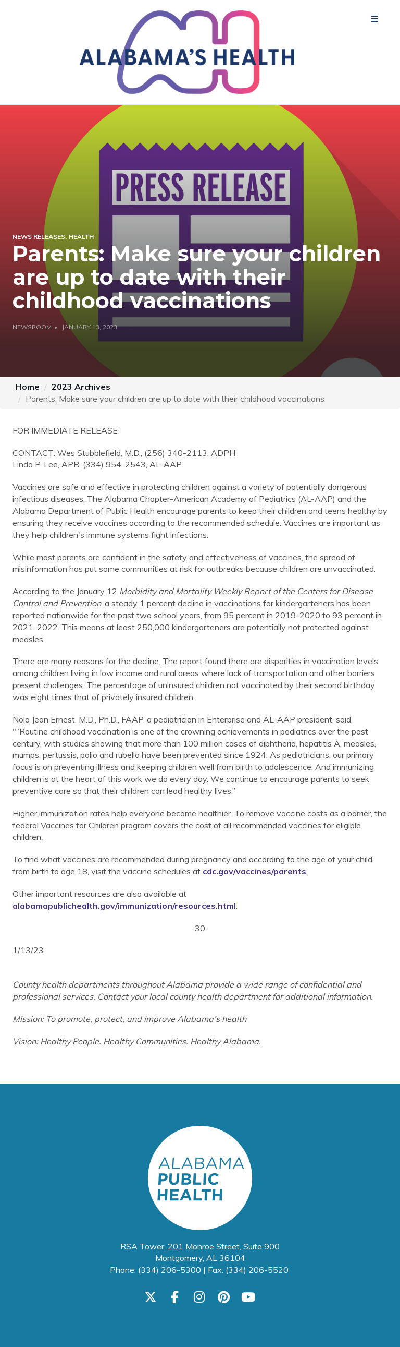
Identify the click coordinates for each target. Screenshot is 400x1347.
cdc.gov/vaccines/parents (254, 871)
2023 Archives (81, 386)
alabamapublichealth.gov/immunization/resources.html (124, 905)
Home (28, 386)
